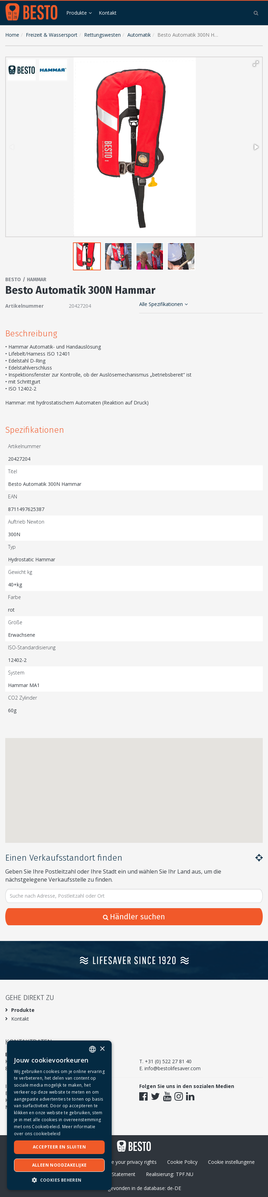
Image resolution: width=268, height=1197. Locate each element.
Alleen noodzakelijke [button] (59, 1165)
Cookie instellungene (231, 1162)
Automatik (139, 34)
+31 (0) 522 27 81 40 (168, 1061)
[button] (255, 63)
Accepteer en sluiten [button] (59, 1147)
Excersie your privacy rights (126, 1162)
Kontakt (108, 12)
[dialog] (59, 1115)
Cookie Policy (182, 1162)
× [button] (102, 1049)
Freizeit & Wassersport (51, 34)
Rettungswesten (102, 34)
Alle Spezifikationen (163, 304)
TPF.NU (184, 1174)
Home (12, 34)
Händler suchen (134, 916)
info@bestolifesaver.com (172, 1068)
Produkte (76, 12)
